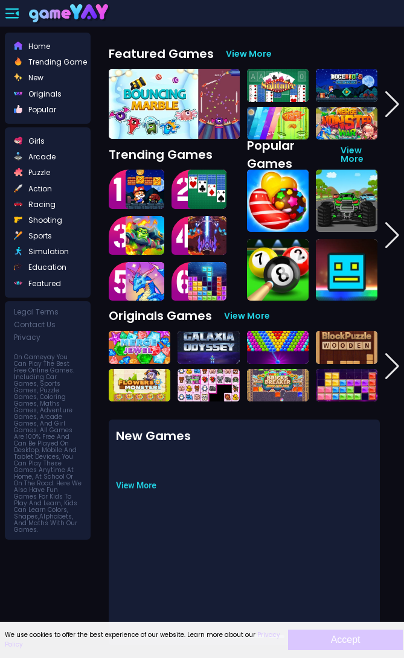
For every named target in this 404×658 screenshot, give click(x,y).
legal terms (36, 312)
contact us (35, 325)
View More (249, 54)
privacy (27, 337)
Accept (346, 639)
